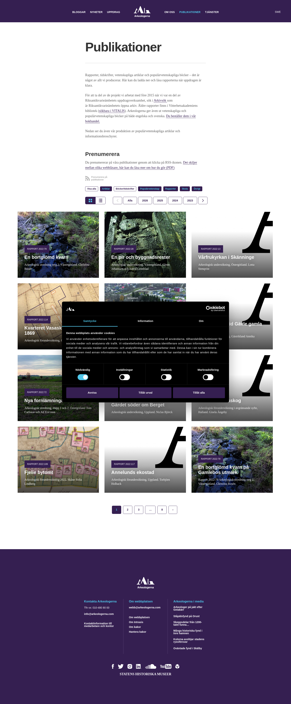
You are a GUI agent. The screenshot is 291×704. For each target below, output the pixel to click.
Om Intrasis (136, 622)
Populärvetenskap (149, 189)
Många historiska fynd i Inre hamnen (187, 632)
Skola (185, 189)
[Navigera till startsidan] (145, 587)
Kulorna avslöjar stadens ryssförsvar (188, 640)
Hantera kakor (137, 631)
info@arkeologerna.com (99, 614)
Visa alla (91, 189)
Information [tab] (145, 320)
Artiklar (106, 189)
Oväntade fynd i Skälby (187, 648)
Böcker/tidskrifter (125, 189)
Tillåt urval (146, 392)
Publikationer (189, 12)
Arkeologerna (142, 12)
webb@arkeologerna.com (145, 607)
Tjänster (212, 12)
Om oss (169, 12)
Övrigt (197, 189)
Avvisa (92, 392)
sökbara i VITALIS (112, 111)
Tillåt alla (199, 392)
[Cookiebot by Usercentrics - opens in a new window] (208, 309)
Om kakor (135, 627)
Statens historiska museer (145, 674)
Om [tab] (201, 320)
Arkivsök (160, 100)
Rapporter (170, 189)
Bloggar (79, 12)
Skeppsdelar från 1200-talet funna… (187, 623)
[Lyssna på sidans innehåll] (269, 12)
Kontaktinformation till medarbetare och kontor (99, 624)
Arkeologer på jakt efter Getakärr (187, 608)
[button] (262, 12)
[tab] (145, 200)
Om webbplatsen (139, 617)
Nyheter (96, 12)
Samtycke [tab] (90, 320)
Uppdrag (113, 12)
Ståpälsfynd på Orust (186, 616)
